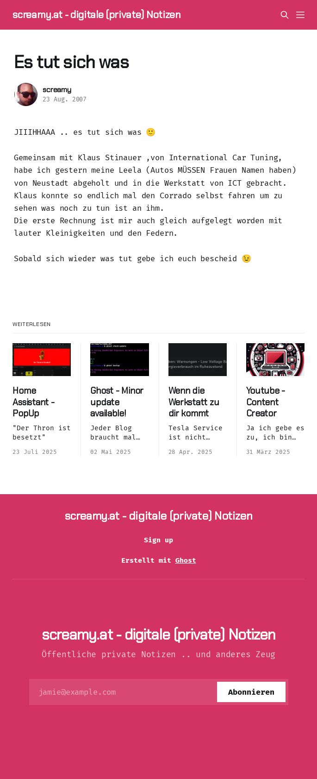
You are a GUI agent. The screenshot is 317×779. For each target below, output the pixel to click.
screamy (57, 89)
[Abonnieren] (251, 692)
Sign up (158, 540)
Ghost (185, 560)
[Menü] (300, 14)
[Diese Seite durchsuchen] (284, 14)
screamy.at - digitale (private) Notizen (96, 15)
